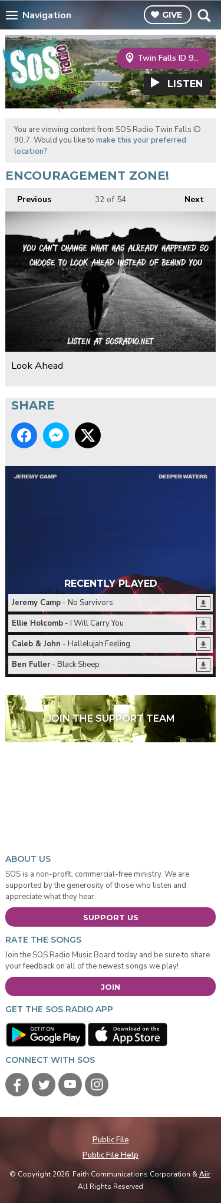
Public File (111, 1140)
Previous (28, 196)
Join (110, 987)
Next (188, 196)
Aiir (204, 1174)
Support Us (110, 917)
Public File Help (110, 1155)
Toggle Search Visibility (203, 15)
